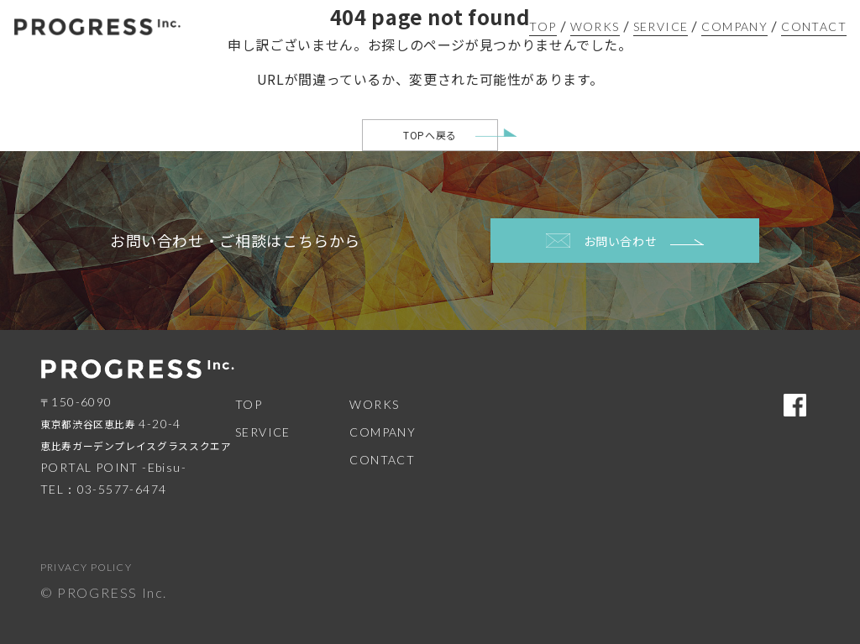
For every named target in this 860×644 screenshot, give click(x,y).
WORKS (595, 26)
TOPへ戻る (430, 135)
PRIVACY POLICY (86, 567)
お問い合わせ (625, 241)
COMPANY (734, 26)
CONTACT (814, 26)
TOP (542, 26)
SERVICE (661, 26)
